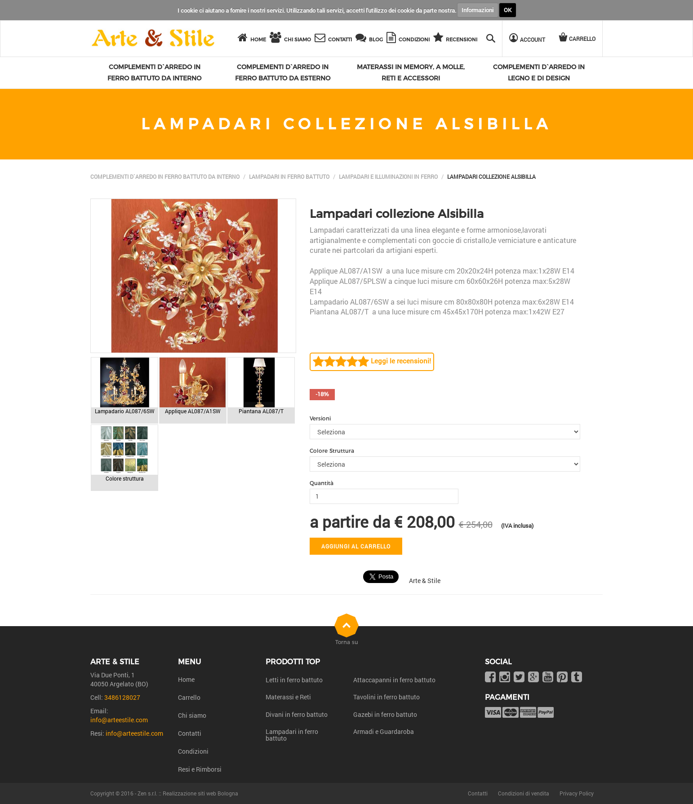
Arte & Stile (424, 580)
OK (507, 10)
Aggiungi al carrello (356, 546)
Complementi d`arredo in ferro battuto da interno (165, 176)
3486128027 (122, 697)
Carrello (189, 697)
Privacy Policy (577, 793)
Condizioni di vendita (523, 793)
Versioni (320, 418)
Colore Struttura (332, 450)
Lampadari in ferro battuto (289, 176)
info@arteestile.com (119, 720)
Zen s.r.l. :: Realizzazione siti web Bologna (188, 793)
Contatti (189, 733)
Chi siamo (192, 715)
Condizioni (193, 751)
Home (186, 679)
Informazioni (477, 10)
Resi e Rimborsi (200, 769)
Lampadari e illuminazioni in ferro (388, 176)
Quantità (321, 483)
